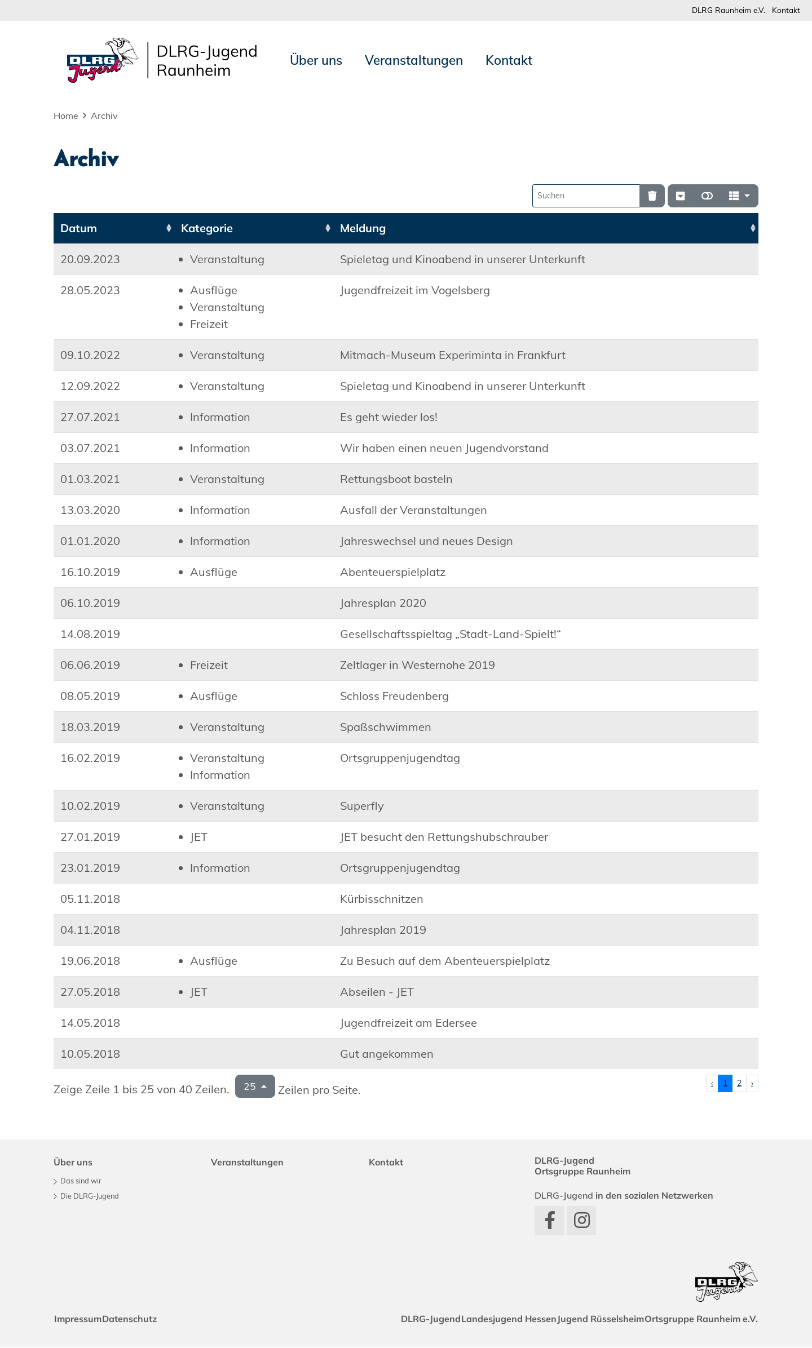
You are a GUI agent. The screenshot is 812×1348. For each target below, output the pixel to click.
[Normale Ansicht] (707, 197)
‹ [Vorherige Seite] (712, 1084)
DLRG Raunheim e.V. (721, 10)
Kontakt (784, 10)
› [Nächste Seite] (752, 1084)
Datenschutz (141, 1319)
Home (66, 116)
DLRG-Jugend (401, 1319)
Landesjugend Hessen (488, 1319)
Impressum (81, 1319)
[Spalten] (739, 197)
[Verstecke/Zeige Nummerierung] (680, 197)
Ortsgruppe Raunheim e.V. (697, 1319)
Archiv (104, 116)
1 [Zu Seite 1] (725, 1084)
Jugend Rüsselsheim (588, 1319)
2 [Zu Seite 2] (739, 1084)
